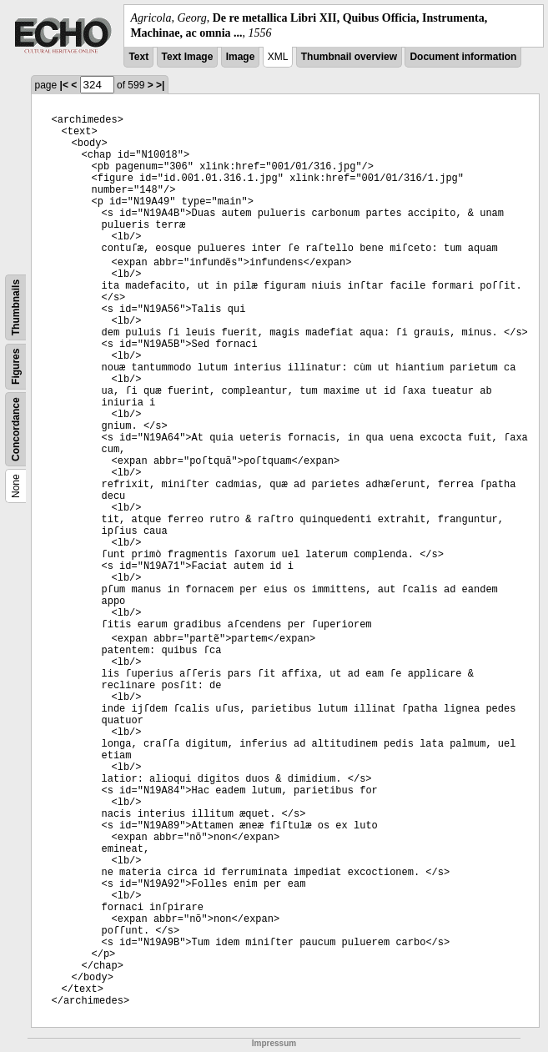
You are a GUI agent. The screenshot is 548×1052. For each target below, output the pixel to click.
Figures (16, 367)
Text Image (188, 57)
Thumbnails (16, 307)
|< (64, 85)
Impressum (274, 1043)
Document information (463, 57)
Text (138, 57)
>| (160, 85)
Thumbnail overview (349, 57)
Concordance (16, 430)
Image (240, 57)
